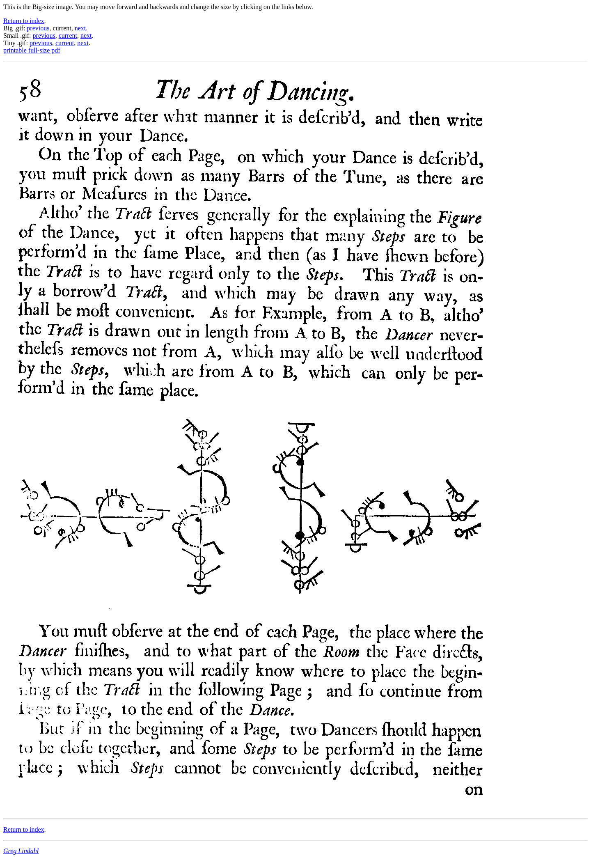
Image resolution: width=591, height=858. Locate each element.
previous (38, 28)
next (80, 28)
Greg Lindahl (21, 850)
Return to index (23, 20)
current (68, 35)
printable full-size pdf (31, 50)
